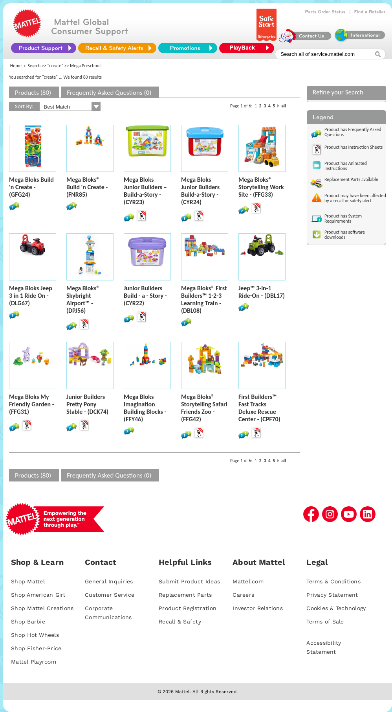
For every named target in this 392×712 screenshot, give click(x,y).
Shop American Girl (38, 595)
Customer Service (109, 595)
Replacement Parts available (351, 179)
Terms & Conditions (333, 581)
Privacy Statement (332, 595)
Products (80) (33, 93)
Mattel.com (248, 581)
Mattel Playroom (33, 662)
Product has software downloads (344, 234)
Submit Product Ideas (189, 581)
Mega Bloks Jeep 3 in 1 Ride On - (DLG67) (30, 295)
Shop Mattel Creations (42, 608)
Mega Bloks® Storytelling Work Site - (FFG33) (261, 187)
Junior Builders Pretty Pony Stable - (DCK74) (87, 404)
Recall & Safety (180, 621)
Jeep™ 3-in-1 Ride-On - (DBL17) (261, 291)
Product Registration (187, 608)
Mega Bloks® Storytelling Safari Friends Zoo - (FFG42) (204, 408)
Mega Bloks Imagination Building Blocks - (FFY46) (145, 408)
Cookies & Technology (336, 608)
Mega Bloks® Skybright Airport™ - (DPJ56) (82, 299)
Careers (243, 595)
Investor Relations (258, 608)
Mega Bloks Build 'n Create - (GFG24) (31, 187)
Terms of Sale (325, 621)
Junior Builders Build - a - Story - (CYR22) (145, 295)
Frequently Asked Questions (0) (109, 93)
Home (16, 65)
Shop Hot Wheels (35, 635)
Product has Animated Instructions (345, 165)
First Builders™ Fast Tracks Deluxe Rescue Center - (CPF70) (259, 408)
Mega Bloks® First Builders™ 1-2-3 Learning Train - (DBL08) (204, 299)
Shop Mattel (28, 581)
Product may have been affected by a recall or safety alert (355, 198)
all (283, 106)
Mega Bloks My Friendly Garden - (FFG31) (31, 404)
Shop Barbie (28, 621)
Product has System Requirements (343, 218)
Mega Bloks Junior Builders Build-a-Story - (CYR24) (200, 191)
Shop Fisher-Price (36, 648)
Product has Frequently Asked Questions (352, 132)
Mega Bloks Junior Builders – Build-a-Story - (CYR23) (145, 191)
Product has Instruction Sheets (353, 147)
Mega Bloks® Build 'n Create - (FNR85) (87, 187)
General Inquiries (109, 581)
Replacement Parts (185, 595)
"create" (55, 65)
